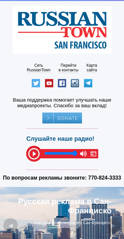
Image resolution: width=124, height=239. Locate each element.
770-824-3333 (104, 178)
